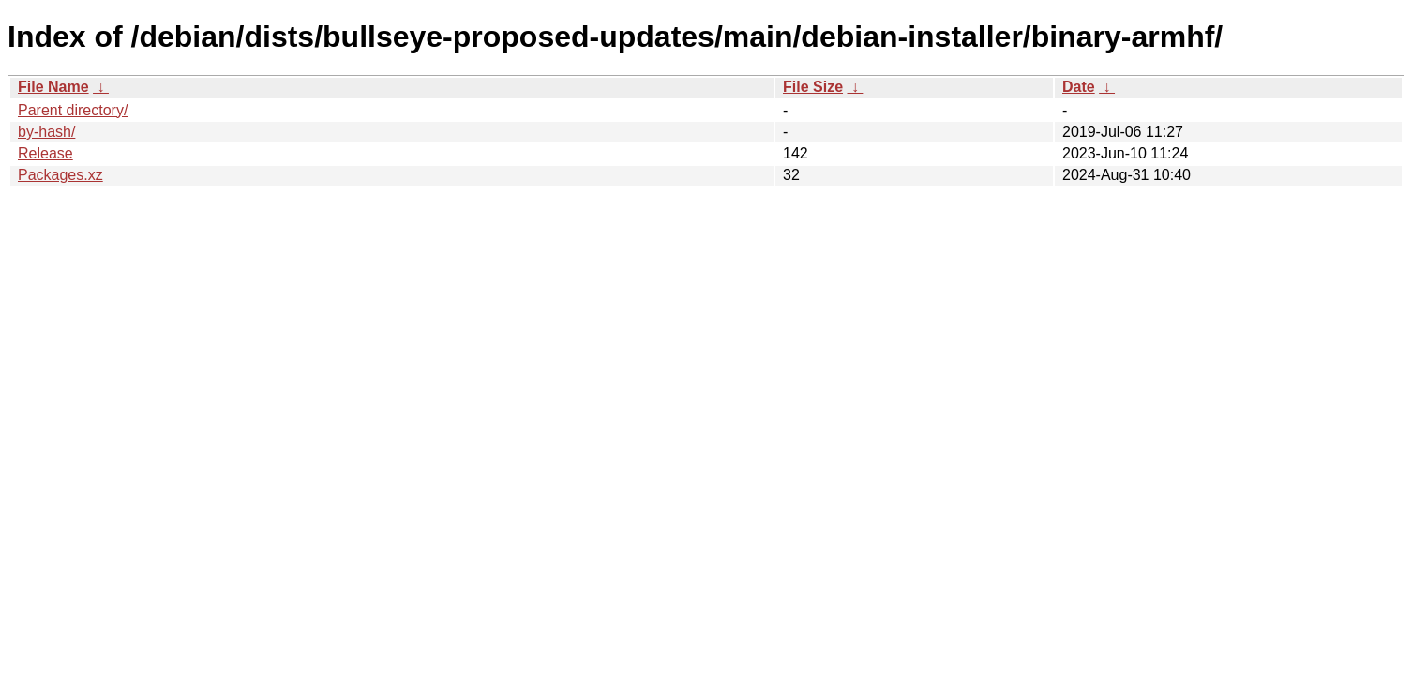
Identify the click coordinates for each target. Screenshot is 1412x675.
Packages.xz (60, 175)
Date (1078, 87)
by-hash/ (46, 132)
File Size (813, 87)
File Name (53, 87)
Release (45, 153)
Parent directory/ (73, 110)
